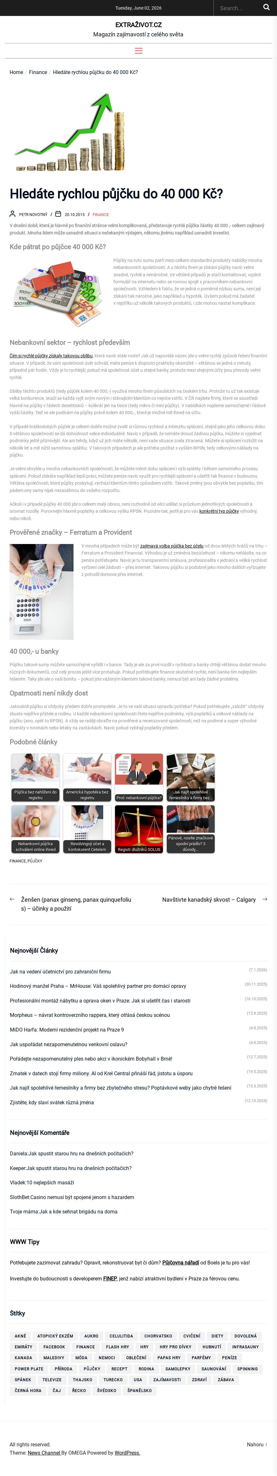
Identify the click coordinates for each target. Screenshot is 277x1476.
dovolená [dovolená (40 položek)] (246, 1336)
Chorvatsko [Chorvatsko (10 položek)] (158, 1336)
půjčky (34, 861)
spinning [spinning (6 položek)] (247, 1369)
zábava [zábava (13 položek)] (226, 1380)
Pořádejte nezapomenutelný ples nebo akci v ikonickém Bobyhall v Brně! (91, 1059)
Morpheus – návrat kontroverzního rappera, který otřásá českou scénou (90, 1015)
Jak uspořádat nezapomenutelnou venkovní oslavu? (68, 1044)
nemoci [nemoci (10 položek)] (107, 1358)
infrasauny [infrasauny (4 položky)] (245, 1347)
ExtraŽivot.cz (138, 25)
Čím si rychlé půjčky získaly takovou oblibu (51, 355)
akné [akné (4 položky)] (20, 1336)
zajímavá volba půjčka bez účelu (172, 545)
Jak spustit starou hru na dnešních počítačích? (81, 1154)
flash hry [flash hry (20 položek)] (117, 1347)
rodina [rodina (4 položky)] (146, 1369)
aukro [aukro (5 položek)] (91, 1336)
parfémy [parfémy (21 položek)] (201, 1358)
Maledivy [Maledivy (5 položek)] (53, 1358)
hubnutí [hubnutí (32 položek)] (212, 1347)
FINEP (110, 1279)
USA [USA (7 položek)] (138, 1380)
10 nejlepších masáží (50, 1183)
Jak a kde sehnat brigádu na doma (78, 1212)
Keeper (17, 1168)
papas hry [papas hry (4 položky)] (169, 1358)
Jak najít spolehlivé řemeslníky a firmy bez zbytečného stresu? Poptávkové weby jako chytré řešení (120, 1088)
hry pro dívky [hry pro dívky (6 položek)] (175, 1347)
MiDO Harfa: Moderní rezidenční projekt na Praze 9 (67, 1030)
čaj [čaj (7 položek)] (57, 1391)
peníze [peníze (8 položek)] (229, 1358)
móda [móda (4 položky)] (81, 1358)
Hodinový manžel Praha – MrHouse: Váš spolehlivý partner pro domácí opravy (98, 986)
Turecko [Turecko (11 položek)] (113, 1380)
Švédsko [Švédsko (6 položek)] (106, 1391)
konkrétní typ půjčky (219, 511)
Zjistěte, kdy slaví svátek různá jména (52, 1103)
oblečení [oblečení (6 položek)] (136, 1358)
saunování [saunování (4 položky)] (214, 1369)
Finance (101, 214)
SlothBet (19, 1197)
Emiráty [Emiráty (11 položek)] (23, 1347)
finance (18, 861)
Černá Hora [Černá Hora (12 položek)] (28, 1391)
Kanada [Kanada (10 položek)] (23, 1358)
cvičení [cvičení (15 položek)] (191, 1336)
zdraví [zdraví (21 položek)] (199, 1380)
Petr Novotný (33, 214)
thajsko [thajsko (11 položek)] (82, 1380)
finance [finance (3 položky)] (85, 1347)
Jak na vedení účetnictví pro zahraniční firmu (60, 972)
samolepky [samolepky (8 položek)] (177, 1369)
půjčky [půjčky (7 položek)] (92, 1369)
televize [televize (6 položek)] (52, 1380)
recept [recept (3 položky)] (119, 1369)
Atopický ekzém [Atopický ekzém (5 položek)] (55, 1336)
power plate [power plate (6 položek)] (29, 1369)
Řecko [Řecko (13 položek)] (79, 1391)
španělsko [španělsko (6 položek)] (139, 1391)
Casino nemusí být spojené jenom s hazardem (82, 1197)
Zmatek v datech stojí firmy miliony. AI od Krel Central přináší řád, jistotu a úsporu (101, 1073)
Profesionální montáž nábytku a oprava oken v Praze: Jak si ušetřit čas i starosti (100, 1001)
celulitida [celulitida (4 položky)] (121, 1336)
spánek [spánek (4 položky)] (23, 1380)
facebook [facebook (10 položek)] (54, 1347)
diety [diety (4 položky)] (217, 1336)
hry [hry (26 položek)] (144, 1347)
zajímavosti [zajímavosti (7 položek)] (167, 1380)
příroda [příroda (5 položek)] (64, 1369)
